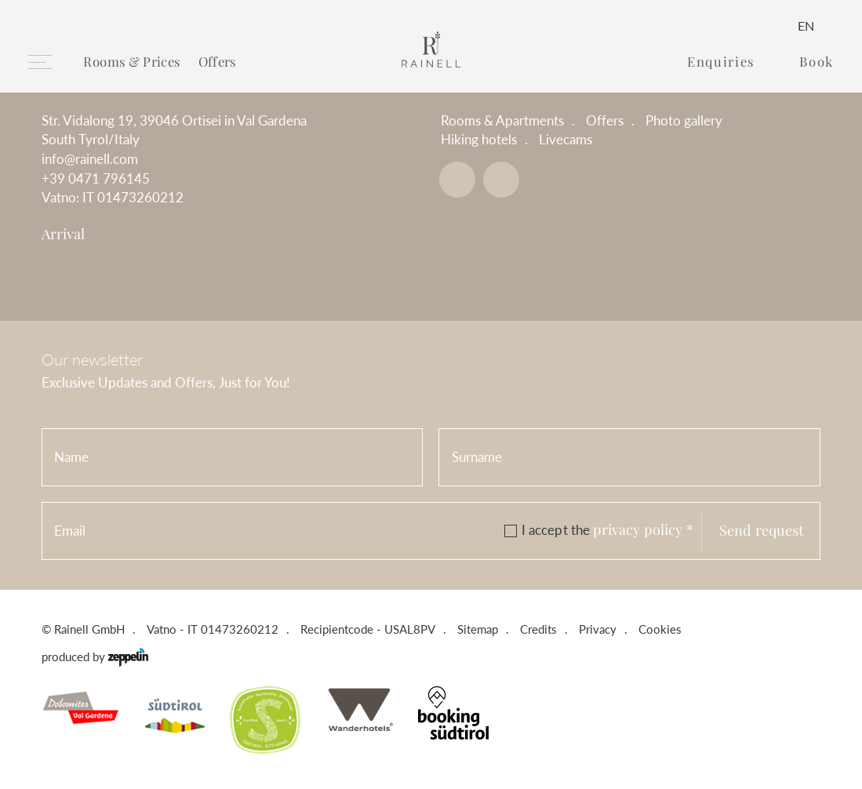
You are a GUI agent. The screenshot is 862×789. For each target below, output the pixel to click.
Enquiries (721, 62)
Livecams (565, 139)
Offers (217, 61)
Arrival (63, 233)
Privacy (597, 629)
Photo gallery (684, 121)
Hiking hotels (479, 139)
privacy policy (643, 529)
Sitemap (477, 629)
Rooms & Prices (132, 61)
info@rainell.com (90, 159)
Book (816, 62)
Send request (761, 530)
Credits (538, 629)
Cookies (660, 629)
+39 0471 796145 (96, 179)
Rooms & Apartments (502, 121)
